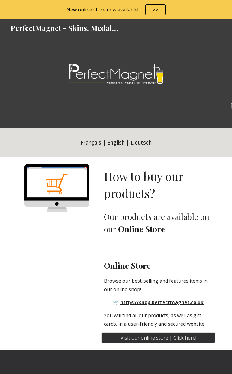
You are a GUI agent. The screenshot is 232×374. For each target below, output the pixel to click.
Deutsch (141, 142)
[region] (116, 9)
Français (90, 142)
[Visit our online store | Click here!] (158, 338)
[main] (116, 142)
